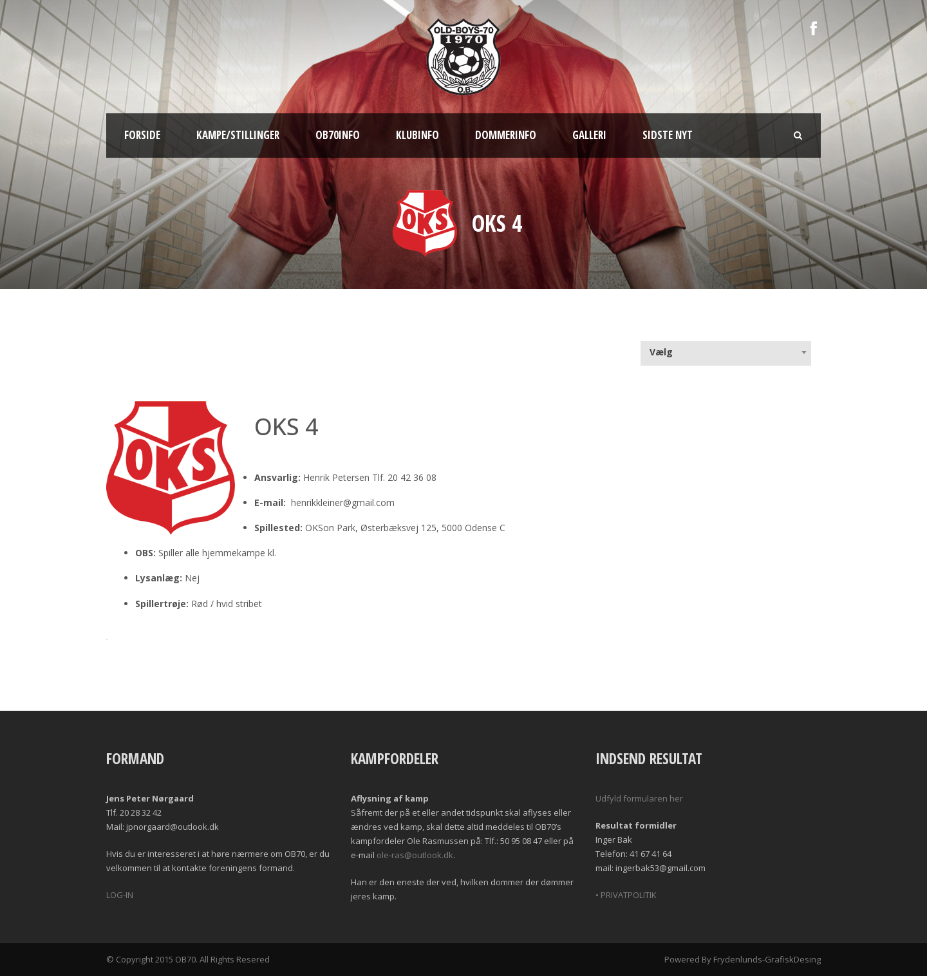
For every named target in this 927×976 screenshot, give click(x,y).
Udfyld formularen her (639, 798)
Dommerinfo (505, 134)
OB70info (337, 134)
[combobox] (726, 352)
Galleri (589, 134)
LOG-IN (119, 895)
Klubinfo (417, 134)
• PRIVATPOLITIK (626, 895)
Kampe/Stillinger (237, 134)
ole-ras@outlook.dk (415, 855)
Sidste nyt (667, 134)
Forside (142, 134)
